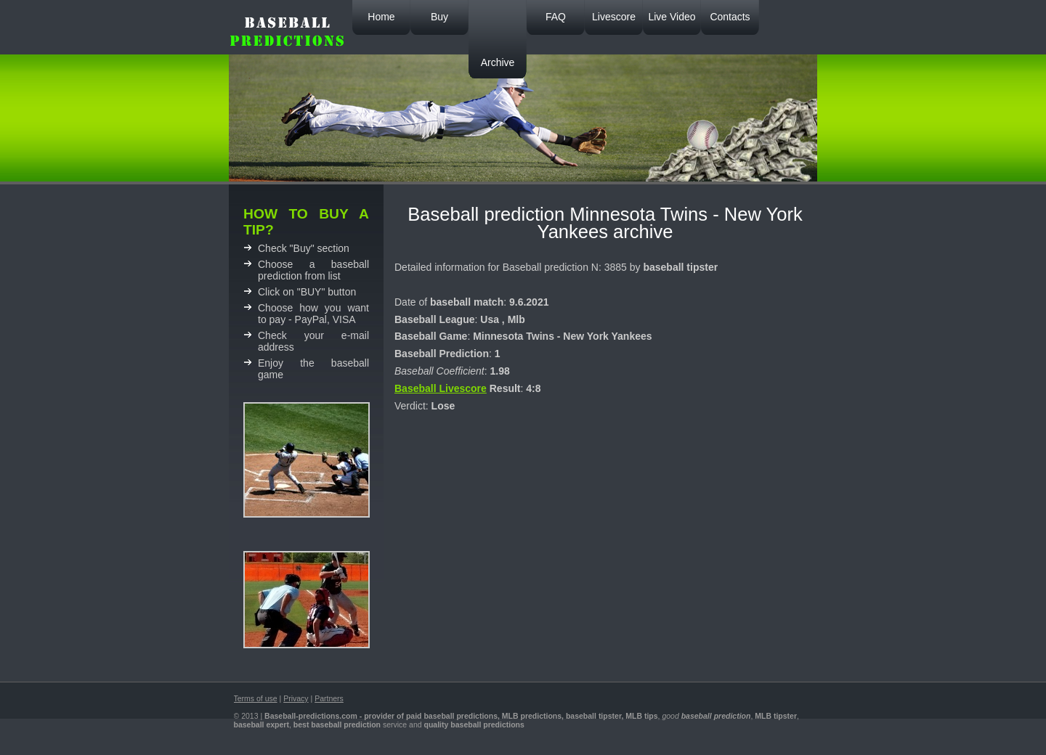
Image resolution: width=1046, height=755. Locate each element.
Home (381, 17)
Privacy (295, 698)
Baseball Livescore (440, 388)
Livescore (614, 17)
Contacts (730, 17)
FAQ (556, 17)
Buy (439, 17)
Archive (498, 62)
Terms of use (255, 698)
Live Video (671, 17)
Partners (329, 698)
